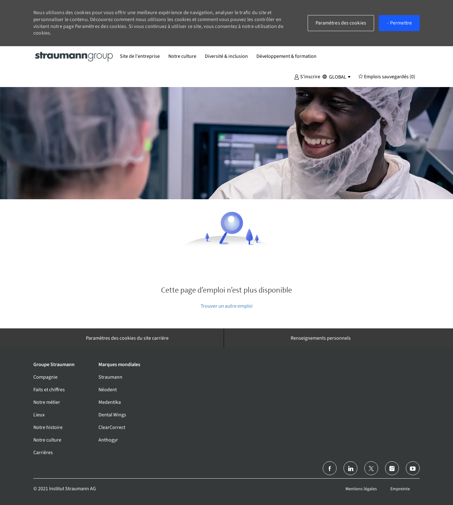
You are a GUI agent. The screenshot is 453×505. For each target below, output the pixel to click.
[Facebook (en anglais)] (330, 468)
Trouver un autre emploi (227, 306)
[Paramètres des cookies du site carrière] (127, 338)
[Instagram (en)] (392, 468)
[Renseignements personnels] (320, 338)
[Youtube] (413, 468)
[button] (307, 76)
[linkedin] (350, 468)
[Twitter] (371, 468)
